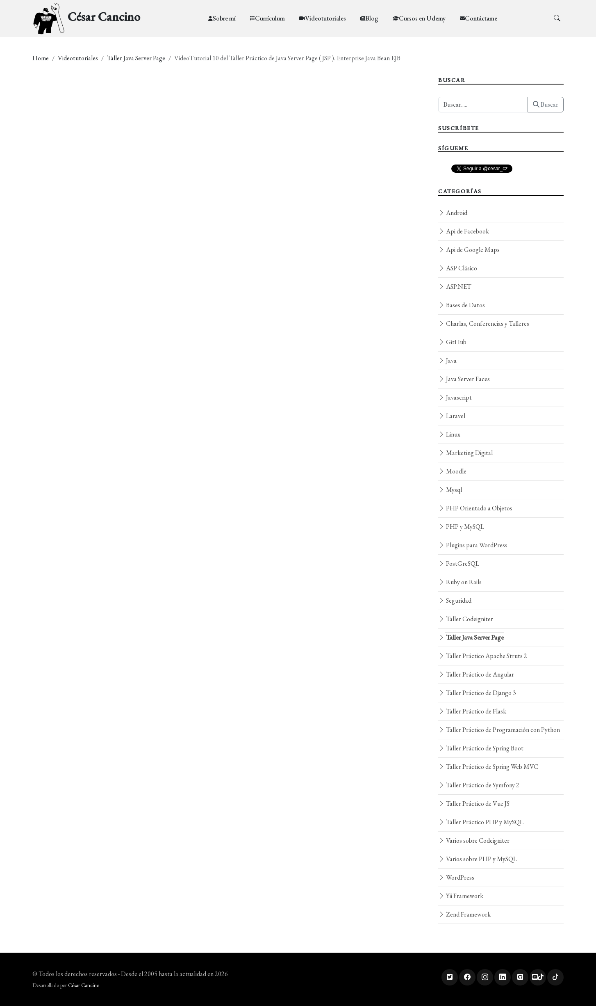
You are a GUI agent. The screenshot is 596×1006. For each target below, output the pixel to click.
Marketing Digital (465, 452)
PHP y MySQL (461, 526)
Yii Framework (460, 896)
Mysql (450, 489)
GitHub (452, 342)
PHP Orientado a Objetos (475, 508)
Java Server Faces (464, 379)
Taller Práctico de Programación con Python (499, 729)
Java (447, 360)
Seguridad (454, 600)
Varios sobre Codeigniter (474, 840)
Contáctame (481, 18)
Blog (371, 18)
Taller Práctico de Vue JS (474, 803)
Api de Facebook (463, 231)
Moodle (452, 471)
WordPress (456, 877)
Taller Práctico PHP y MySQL (480, 822)
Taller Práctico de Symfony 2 (478, 785)
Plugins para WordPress (472, 545)
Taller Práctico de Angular (476, 674)
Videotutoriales (325, 18)
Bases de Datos (461, 305)
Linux (449, 434)
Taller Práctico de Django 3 (477, 692)
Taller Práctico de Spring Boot (480, 748)
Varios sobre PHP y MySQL (477, 859)
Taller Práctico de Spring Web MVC (488, 766)
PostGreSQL (458, 563)
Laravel (451, 416)
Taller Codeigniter (465, 619)
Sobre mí (224, 18)
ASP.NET (454, 286)
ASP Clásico (457, 268)
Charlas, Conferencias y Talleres (483, 323)
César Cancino (83, 985)
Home (40, 58)
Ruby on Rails (460, 582)
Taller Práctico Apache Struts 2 (482, 656)
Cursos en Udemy (422, 18)
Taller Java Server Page (136, 58)
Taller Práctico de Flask (472, 711)
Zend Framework (464, 914)
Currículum (270, 18)
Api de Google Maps (469, 249)
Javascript (455, 397)
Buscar (545, 104)
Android (452, 212)
